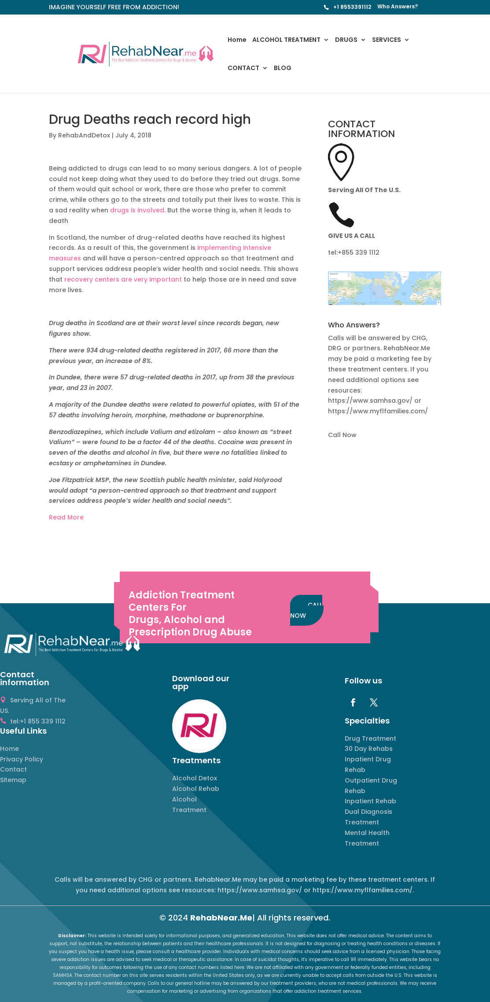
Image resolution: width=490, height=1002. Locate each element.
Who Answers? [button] (354, 326)
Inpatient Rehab (370, 801)
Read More (66, 517)
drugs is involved (137, 210)
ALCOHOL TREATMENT (286, 40)
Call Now (342, 434)
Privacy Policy (21, 759)
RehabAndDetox (84, 135)
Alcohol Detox (194, 778)
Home (237, 40)
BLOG (282, 68)
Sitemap (13, 780)
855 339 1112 (360, 252)
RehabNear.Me (221, 917)
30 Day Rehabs (369, 748)
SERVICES (386, 40)
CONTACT (243, 68)
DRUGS (346, 40)
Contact (13, 769)
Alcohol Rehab (195, 788)
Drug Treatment (370, 738)
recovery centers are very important (123, 279)
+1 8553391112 (352, 7)
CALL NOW (306, 610)
